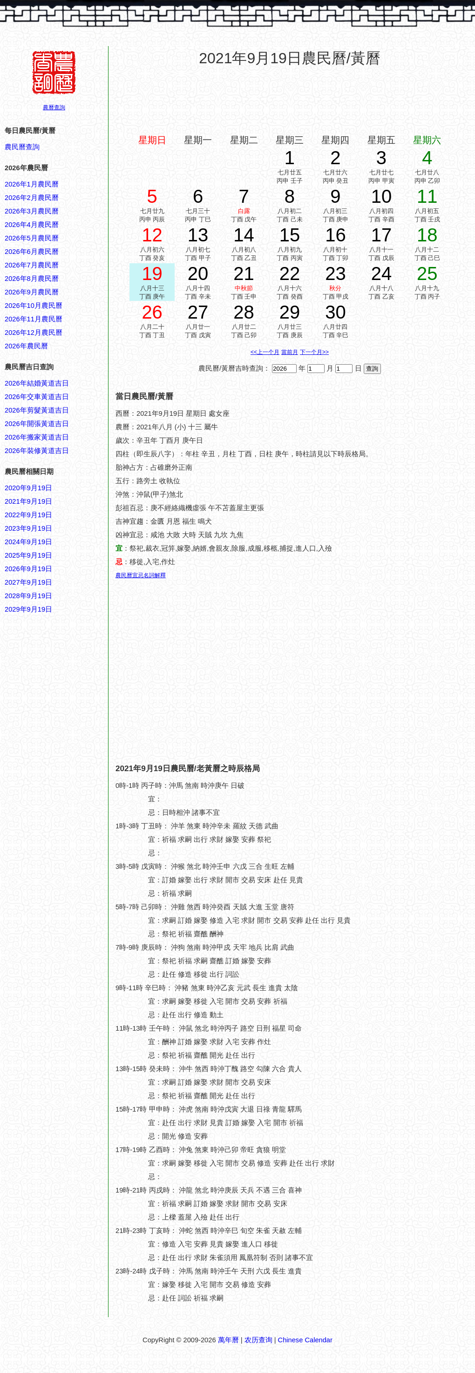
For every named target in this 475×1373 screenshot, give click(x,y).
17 (381, 235)
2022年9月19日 (28, 515)
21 (243, 273)
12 (152, 235)
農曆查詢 (54, 107)
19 (152, 273)
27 (198, 312)
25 (427, 273)
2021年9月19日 (28, 501)
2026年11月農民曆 (33, 319)
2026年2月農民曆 (32, 197)
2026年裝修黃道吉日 (37, 450)
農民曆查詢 (22, 147)
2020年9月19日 (28, 488)
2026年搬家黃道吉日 (37, 437)
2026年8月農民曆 (32, 278)
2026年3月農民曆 (32, 211)
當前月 (289, 352)
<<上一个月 (265, 352)
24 (381, 273)
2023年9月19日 (28, 528)
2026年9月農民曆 (32, 292)
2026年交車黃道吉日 (37, 396)
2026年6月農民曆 (32, 251)
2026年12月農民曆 (33, 332)
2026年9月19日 (28, 569)
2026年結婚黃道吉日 (37, 383)
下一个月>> (314, 352)
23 (335, 273)
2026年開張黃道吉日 (37, 423)
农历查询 (258, 1340)
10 (381, 196)
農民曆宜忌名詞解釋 (140, 575)
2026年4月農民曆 (32, 224)
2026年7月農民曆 (32, 265)
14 (243, 235)
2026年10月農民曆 (33, 305)
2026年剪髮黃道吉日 (37, 410)
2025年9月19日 (28, 555)
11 (427, 196)
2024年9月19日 (28, 542)
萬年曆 (228, 1340)
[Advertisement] (42, 1060)
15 (289, 235)
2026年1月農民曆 (32, 184)
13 (198, 235)
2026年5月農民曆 (32, 238)
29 (289, 312)
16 (335, 235)
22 (289, 273)
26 (152, 312)
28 (243, 312)
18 (427, 235)
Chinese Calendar (305, 1340)
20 (198, 273)
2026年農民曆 (26, 346)
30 (335, 312)
